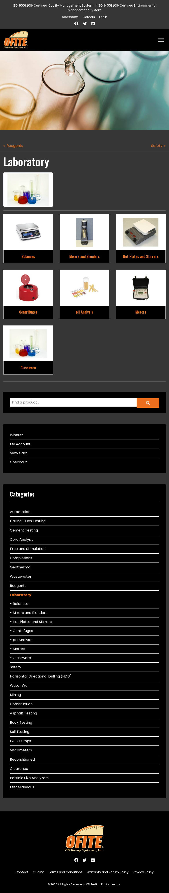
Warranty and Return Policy (108, 872)
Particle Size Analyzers (29, 777)
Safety (156, 145)
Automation (20, 511)
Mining (15, 694)
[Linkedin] (93, 23)
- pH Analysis (21, 639)
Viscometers (21, 750)
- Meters (17, 648)
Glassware (28, 367)
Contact (21, 872)
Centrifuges (28, 312)
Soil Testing (19, 731)
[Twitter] (85, 23)
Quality (38, 872)
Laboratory (20, 594)
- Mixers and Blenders (28, 612)
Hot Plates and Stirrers (141, 256)
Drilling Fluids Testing (28, 521)
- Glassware (20, 657)
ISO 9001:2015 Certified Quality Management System (53, 5)
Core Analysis (21, 539)
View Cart (18, 453)
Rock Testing (21, 722)
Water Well (19, 685)
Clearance (19, 768)
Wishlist (16, 435)
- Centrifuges (21, 630)
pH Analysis (84, 312)
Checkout (18, 462)
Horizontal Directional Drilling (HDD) (41, 676)
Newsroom (70, 17)
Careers (89, 17)
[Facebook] (76, 23)
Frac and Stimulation (28, 548)
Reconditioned (22, 759)
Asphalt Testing (23, 713)
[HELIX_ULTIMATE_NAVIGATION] (161, 39)
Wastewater (20, 576)
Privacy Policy (143, 872)
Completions (21, 558)
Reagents (15, 145)
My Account (20, 444)
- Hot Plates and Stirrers (31, 621)
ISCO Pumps (20, 740)
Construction (21, 704)
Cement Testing (24, 530)
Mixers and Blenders (84, 256)
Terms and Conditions (65, 872)
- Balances (19, 603)
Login (103, 17)
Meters (140, 312)
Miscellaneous (22, 787)
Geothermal (20, 567)
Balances (28, 256)
